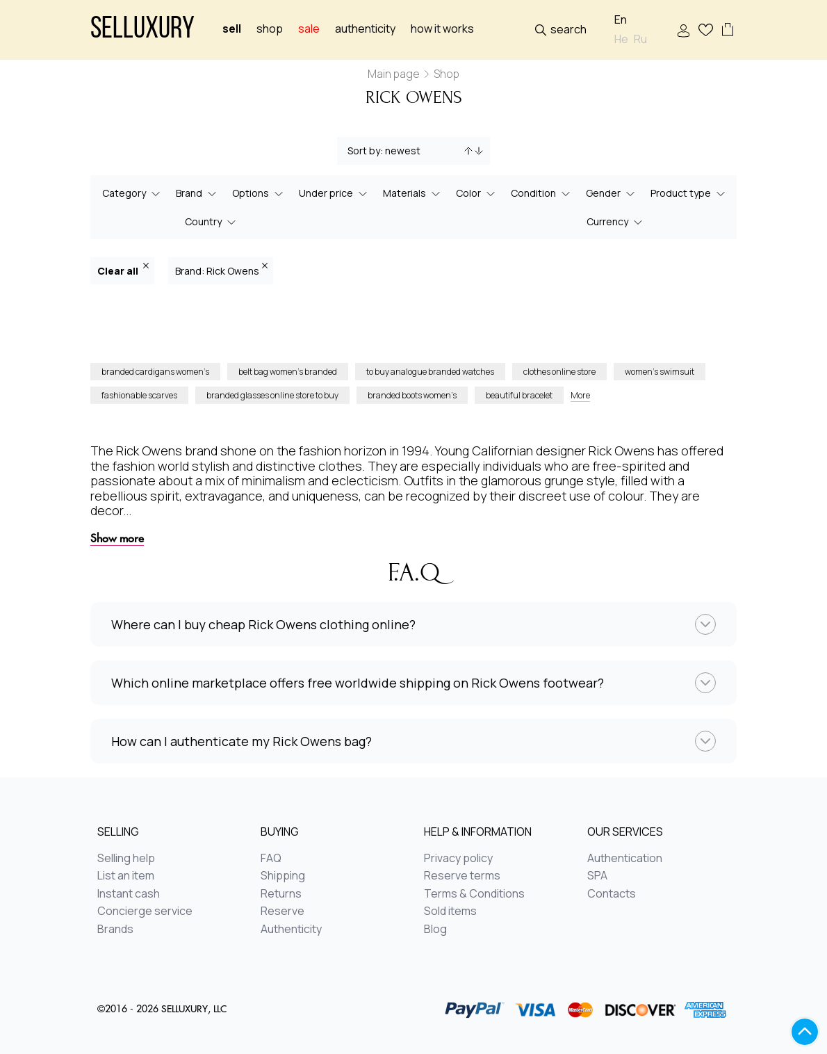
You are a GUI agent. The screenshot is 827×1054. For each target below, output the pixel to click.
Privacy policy (458, 858)
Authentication (624, 858)
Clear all (123, 270)
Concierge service (145, 911)
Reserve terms (462, 876)
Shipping (283, 876)
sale (309, 29)
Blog (435, 929)
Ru (640, 39)
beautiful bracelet (519, 395)
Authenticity (365, 29)
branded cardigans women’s (155, 372)
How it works (442, 29)
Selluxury (142, 30)
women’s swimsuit (659, 372)
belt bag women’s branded (287, 372)
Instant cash (128, 894)
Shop (269, 29)
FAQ (271, 858)
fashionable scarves (139, 395)
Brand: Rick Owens (221, 270)
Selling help (126, 858)
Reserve (282, 911)
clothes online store (559, 372)
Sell (231, 29)
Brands (115, 929)
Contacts (611, 894)
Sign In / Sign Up (683, 31)
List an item (125, 876)
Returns (281, 894)
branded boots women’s (412, 395)
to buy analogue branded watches (430, 372)
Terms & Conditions (474, 894)
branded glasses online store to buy (272, 395)
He (621, 39)
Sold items (450, 911)
